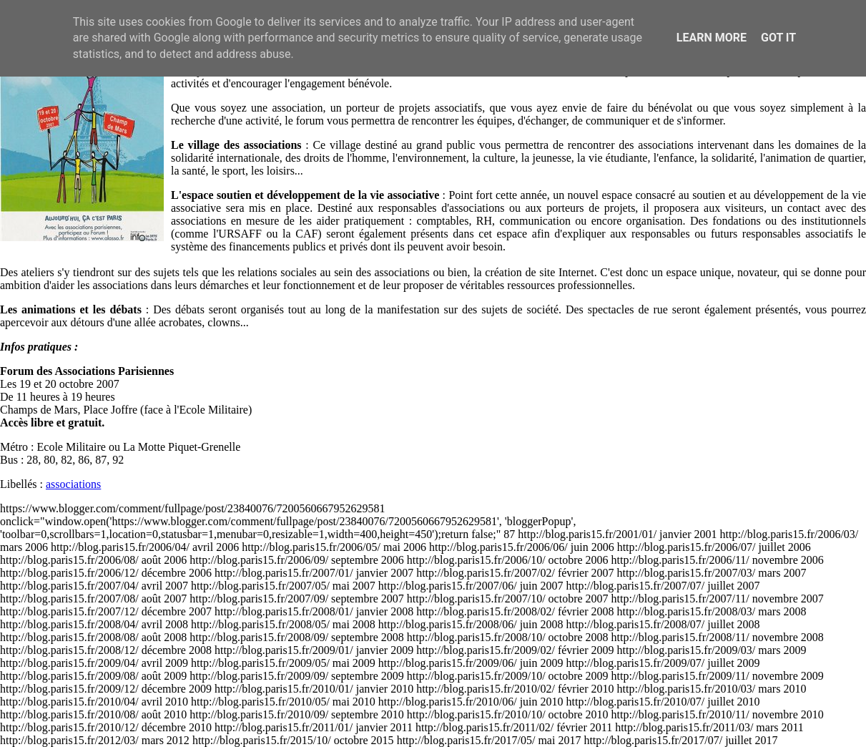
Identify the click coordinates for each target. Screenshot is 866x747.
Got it (778, 37)
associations (73, 484)
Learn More (711, 37)
